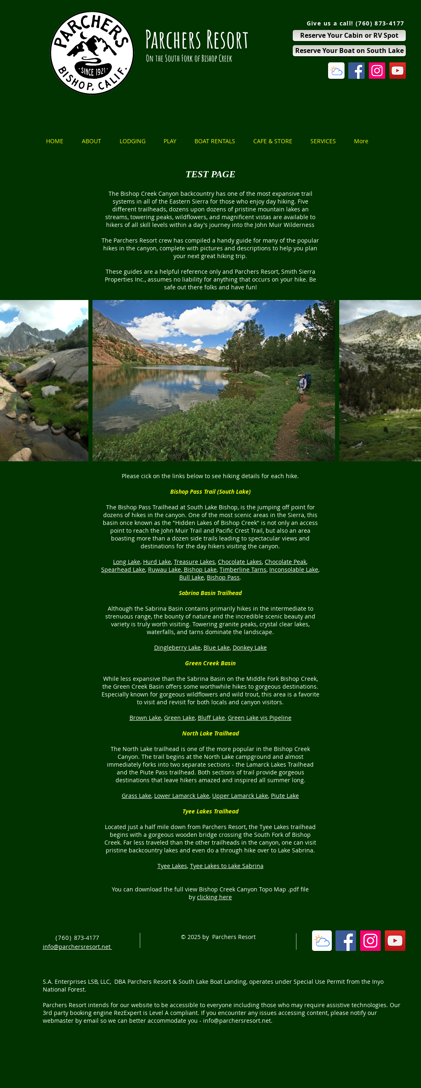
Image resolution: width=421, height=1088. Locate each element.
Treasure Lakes (194, 562)
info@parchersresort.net (237, 1020)
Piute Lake (285, 795)
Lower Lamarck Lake (181, 795)
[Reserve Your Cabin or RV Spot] (349, 35)
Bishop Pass (223, 577)
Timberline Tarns (243, 569)
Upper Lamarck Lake (240, 795)
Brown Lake (145, 718)
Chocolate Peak (285, 562)
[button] (94, 141)
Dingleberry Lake (177, 647)
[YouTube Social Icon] (397, 70)
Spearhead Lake (123, 569)
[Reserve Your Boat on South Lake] (349, 50)
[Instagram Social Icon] (377, 70)
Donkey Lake (250, 647)
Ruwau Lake (164, 569)
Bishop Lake (199, 569)
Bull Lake (191, 577)
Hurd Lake (157, 562)
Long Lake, (127, 562)
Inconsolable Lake (293, 569)
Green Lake (179, 718)
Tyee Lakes (172, 866)
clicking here (214, 897)
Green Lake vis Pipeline (259, 718)
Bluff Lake (211, 718)
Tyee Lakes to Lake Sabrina (227, 866)
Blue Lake (217, 647)
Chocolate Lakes (240, 562)
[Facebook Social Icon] (356, 70)
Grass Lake (136, 795)
